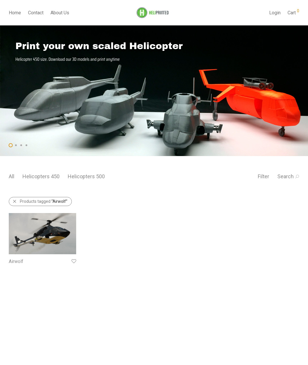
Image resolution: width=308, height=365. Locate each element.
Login (275, 12)
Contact (35, 12)
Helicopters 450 (41, 176)
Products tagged (40, 201)
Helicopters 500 (86, 176)
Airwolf (16, 261)
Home (15, 12)
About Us (60, 12)
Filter (263, 176)
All (11, 176)
